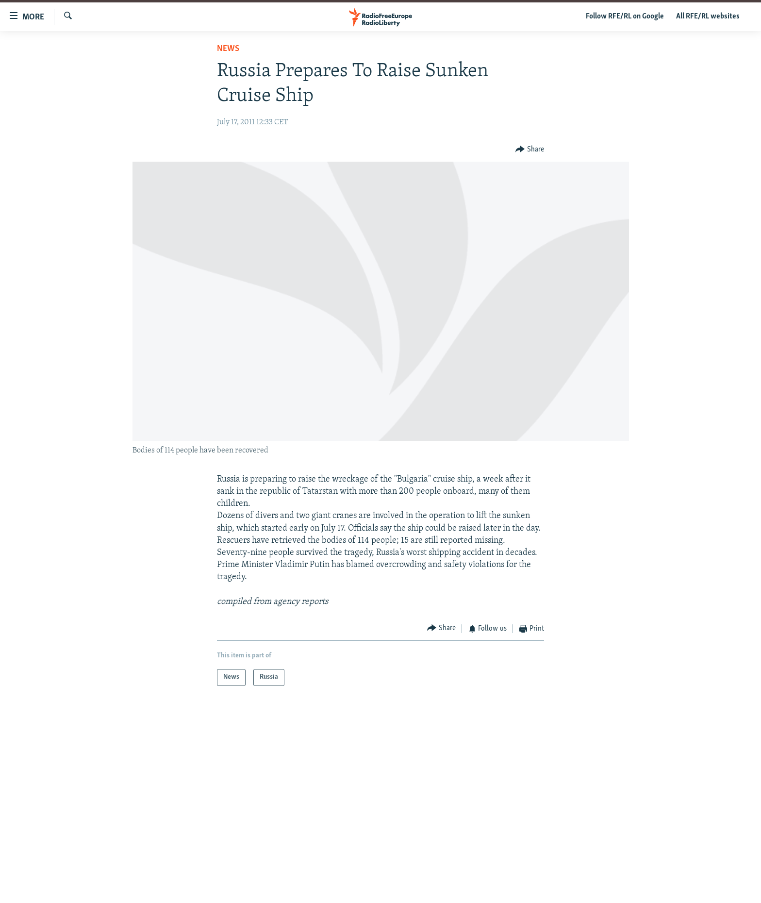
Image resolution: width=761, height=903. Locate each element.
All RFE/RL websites (708, 16)
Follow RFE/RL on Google (625, 16)
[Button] (529, 149)
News (228, 48)
